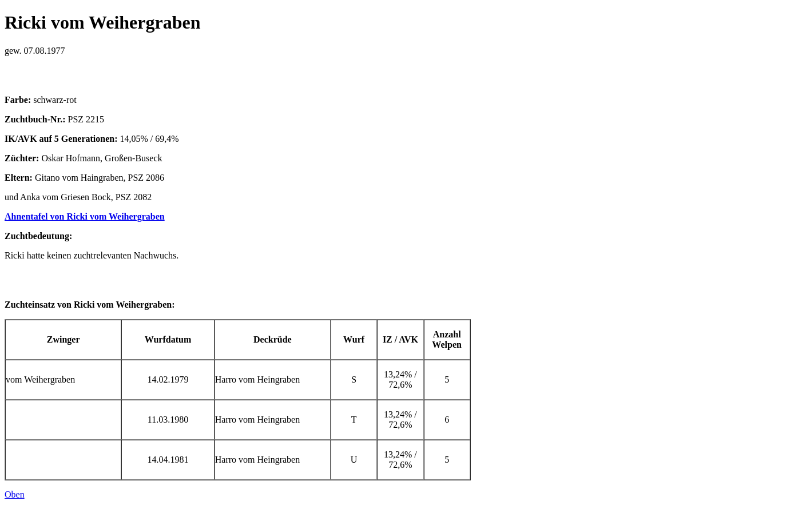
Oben (15, 494)
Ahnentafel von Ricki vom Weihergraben (85, 216)
